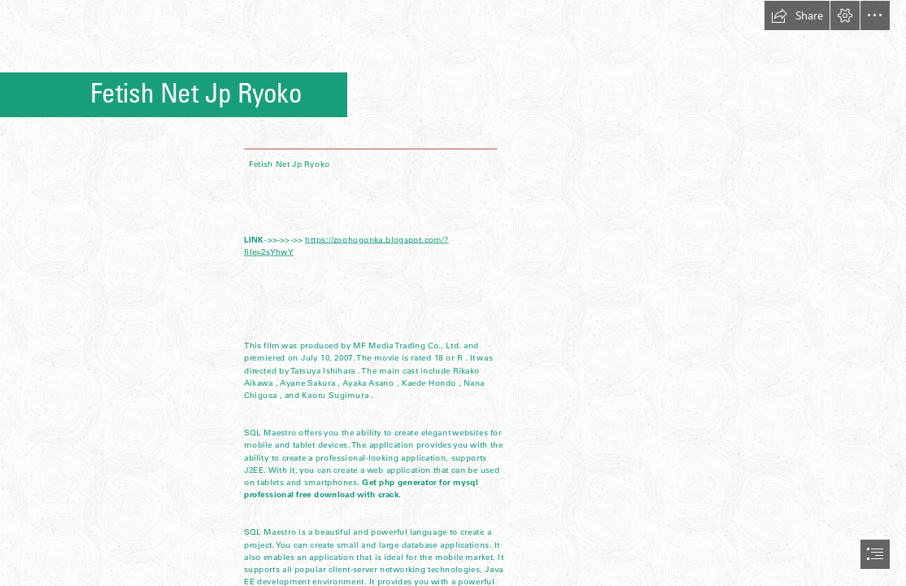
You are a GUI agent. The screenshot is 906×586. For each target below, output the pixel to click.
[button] (797, 15)
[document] (453, 293)
